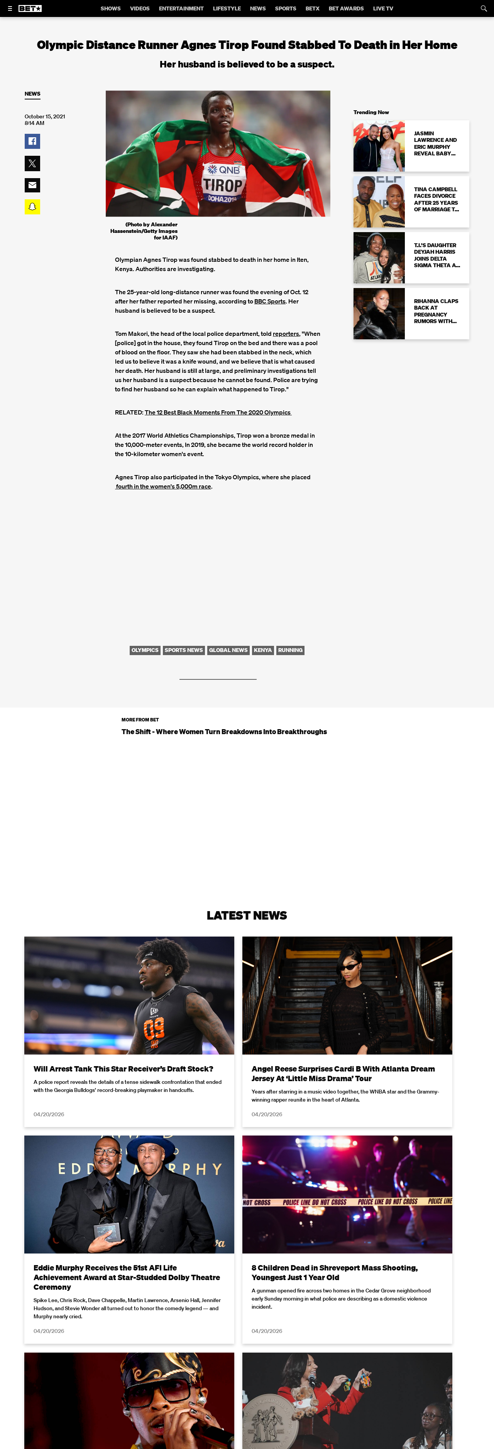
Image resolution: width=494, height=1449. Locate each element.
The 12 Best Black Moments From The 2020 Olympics (218, 412)
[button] (32, 141)
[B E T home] (30, 12)
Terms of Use (297, 1435)
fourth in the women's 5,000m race (163, 486)
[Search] (484, 8)
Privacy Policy (369, 1435)
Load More (247, 1347)
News (33, 94)
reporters (286, 333)
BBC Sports (270, 301)
